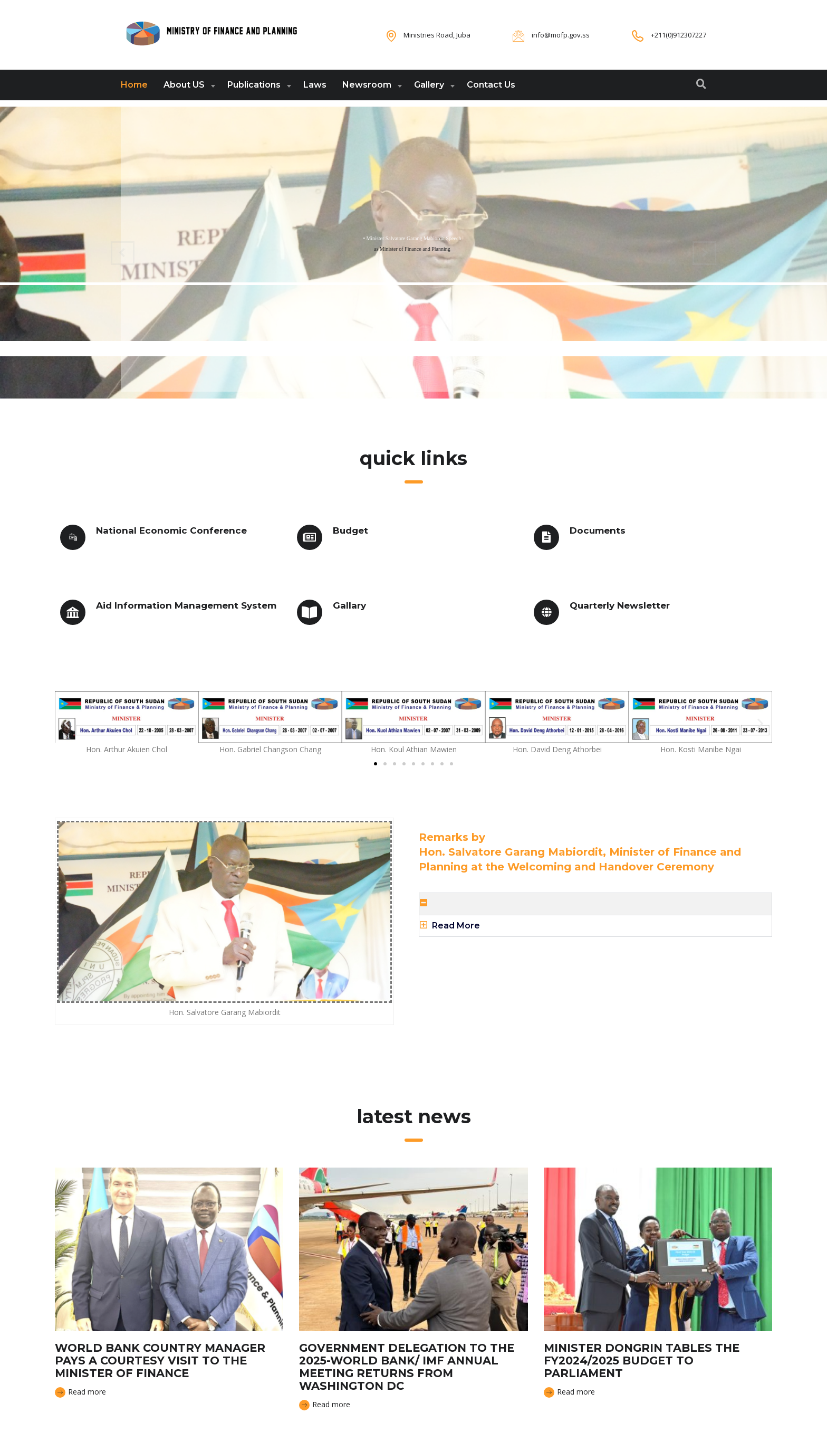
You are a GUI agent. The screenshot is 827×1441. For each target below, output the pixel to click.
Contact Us (491, 85)
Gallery (429, 85)
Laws (314, 85)
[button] (66, 724)
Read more (80, 1392)
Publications (254, 85)
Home (134, 85)
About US (184, 85)
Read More (456, 926)
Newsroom (366, 85)
